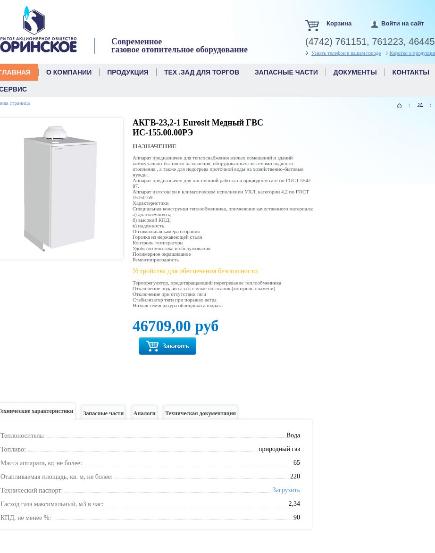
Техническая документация (200, 416)
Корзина (338, 23)
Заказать (167, 346)
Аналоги (145, 416)
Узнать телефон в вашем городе (346, 53)
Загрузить (286, 490)
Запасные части (103, 416)
